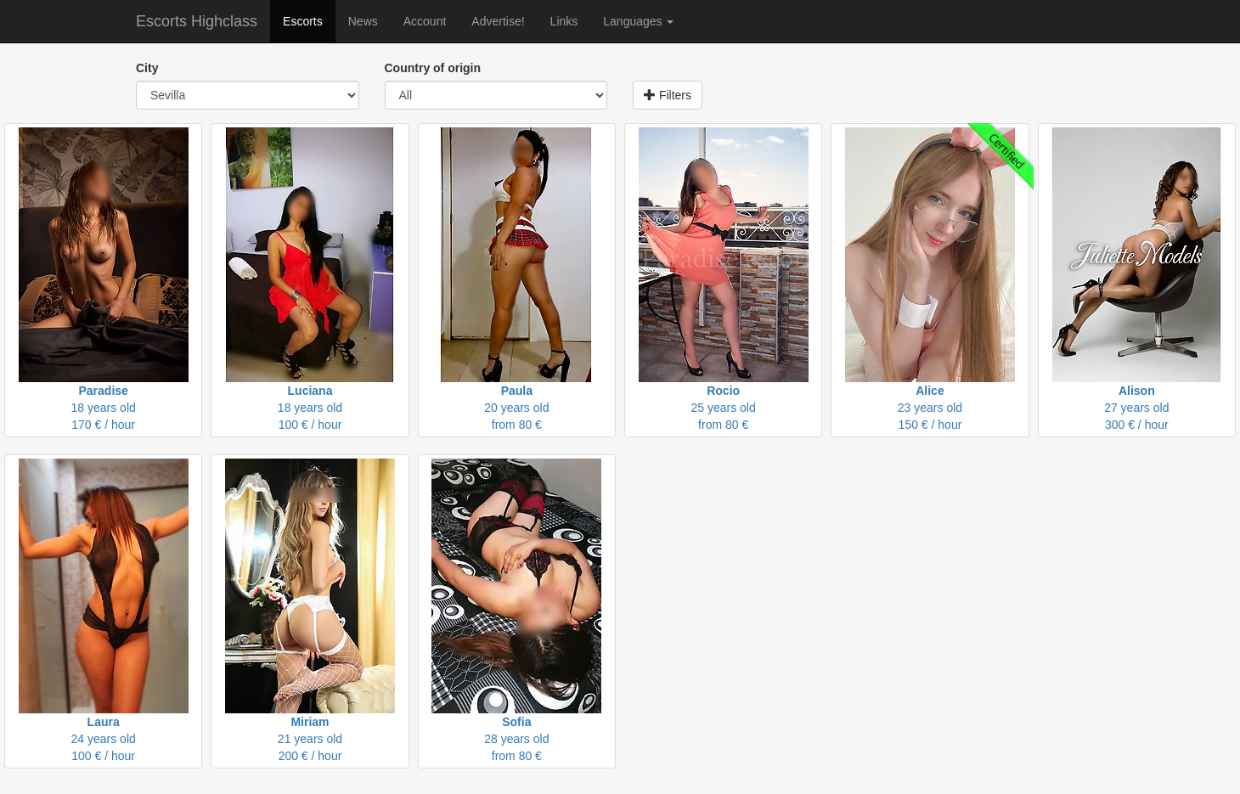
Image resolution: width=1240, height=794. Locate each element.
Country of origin (433, 68)
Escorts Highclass (196, 21)
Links (564, 21)
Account (425, 21)
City (147, 68)
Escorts (303, 21)
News (363, 21)
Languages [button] (638, 21)
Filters (667, 95)
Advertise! (497, 21)
